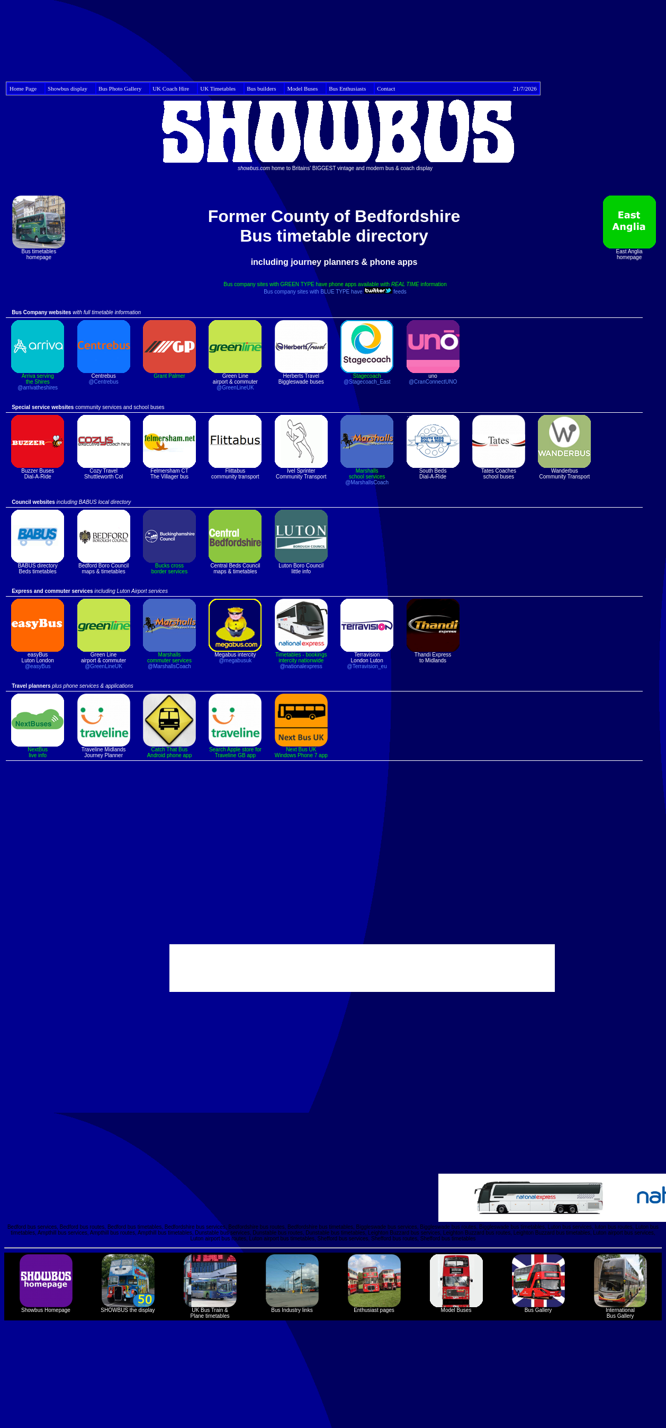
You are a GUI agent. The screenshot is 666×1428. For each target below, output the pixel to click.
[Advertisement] (335, 39)
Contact (457, 88)
